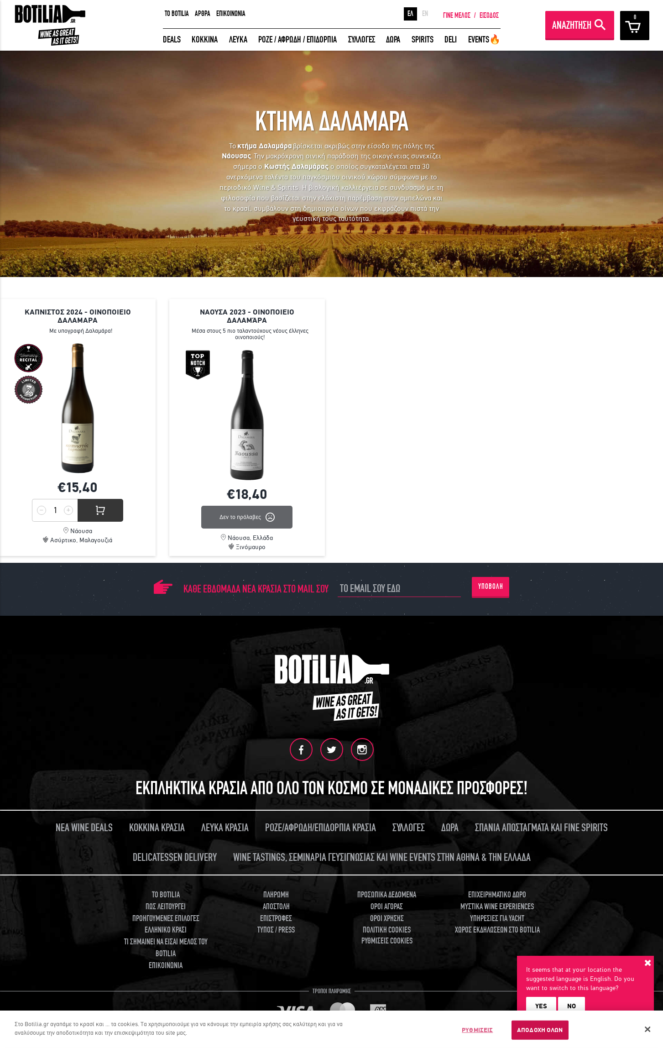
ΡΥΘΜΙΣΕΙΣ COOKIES (386, 941)
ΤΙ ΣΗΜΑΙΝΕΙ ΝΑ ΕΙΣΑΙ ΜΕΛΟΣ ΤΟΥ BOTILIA (166, 948)
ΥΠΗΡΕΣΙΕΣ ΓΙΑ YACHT (497, 918)
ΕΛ (410, 14)
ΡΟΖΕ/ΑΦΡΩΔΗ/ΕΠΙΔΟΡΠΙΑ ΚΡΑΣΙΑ (320, 828)
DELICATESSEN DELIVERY (175, 857)
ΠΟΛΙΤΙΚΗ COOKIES (387, 930)
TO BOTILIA (177, 14)
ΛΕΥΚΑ (238, 39)
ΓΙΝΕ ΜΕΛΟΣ (456, 15)
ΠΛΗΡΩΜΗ (276, 895)
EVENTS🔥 (484, 39)
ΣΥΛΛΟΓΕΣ (361, 39)
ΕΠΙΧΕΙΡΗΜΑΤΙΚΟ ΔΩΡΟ (497, 895)
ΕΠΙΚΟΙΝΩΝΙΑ (230, 14)
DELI (450, 39)
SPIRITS (422, 39)
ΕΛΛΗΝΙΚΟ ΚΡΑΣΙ (166, 930)
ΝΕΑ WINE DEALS (84, 828)
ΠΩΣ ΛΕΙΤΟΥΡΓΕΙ (166, 907)
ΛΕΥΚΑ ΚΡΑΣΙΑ (225, 828)
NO (571, 1006)
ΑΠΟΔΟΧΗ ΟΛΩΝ (540, 1030)
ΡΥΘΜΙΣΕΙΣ (477, 1030)
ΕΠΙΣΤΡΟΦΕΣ (276, 918)
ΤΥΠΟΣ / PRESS (276, 930)
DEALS (172, 39)
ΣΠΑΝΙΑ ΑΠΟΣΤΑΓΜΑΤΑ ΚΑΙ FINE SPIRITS (541, 828)
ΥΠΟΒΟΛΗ (490, 586)
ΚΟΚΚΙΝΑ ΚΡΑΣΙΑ (157, 828)
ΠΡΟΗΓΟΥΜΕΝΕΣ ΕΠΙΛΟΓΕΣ (165, 918)
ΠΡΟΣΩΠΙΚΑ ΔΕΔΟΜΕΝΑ (386, 895)
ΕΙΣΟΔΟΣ (489, 15)
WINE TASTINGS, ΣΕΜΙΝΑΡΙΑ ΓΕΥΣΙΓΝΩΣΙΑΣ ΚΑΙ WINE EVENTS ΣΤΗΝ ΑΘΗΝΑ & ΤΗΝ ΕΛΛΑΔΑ (382, 857)
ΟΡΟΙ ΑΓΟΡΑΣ (387, 907)
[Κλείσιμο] (647, 1029)
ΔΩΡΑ (393, 39)
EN (425, 14)
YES (541, 1006)
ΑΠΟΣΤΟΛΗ (276, 907)
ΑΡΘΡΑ (202, 14)
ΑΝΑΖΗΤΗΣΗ (571, 25)
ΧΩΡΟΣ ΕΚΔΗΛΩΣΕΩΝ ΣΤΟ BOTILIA (497, 930)
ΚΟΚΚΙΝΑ (205, 39)
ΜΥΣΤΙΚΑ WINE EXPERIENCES (497, 907)
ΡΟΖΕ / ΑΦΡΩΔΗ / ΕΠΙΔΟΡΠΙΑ (297, 39)
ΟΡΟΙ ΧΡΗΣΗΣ (387, 918)
